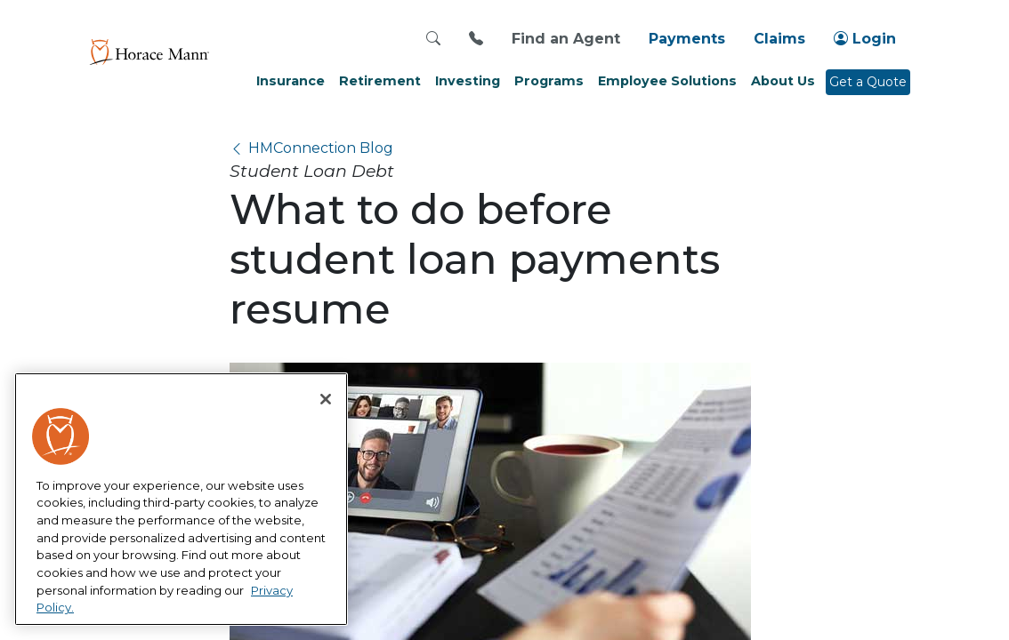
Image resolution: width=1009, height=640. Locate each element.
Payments (687, 38)
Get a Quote (868, 82)
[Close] (325, 399)
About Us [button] (783, 81)
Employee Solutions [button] (667, 81)
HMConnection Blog (320, 148)
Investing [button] (467, 81)
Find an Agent (566, 38)
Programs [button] (549, 81)
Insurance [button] (290, 81)
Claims (779, 38)
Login (865, 38)
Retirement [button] (380, 81)
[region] (181, 499)
